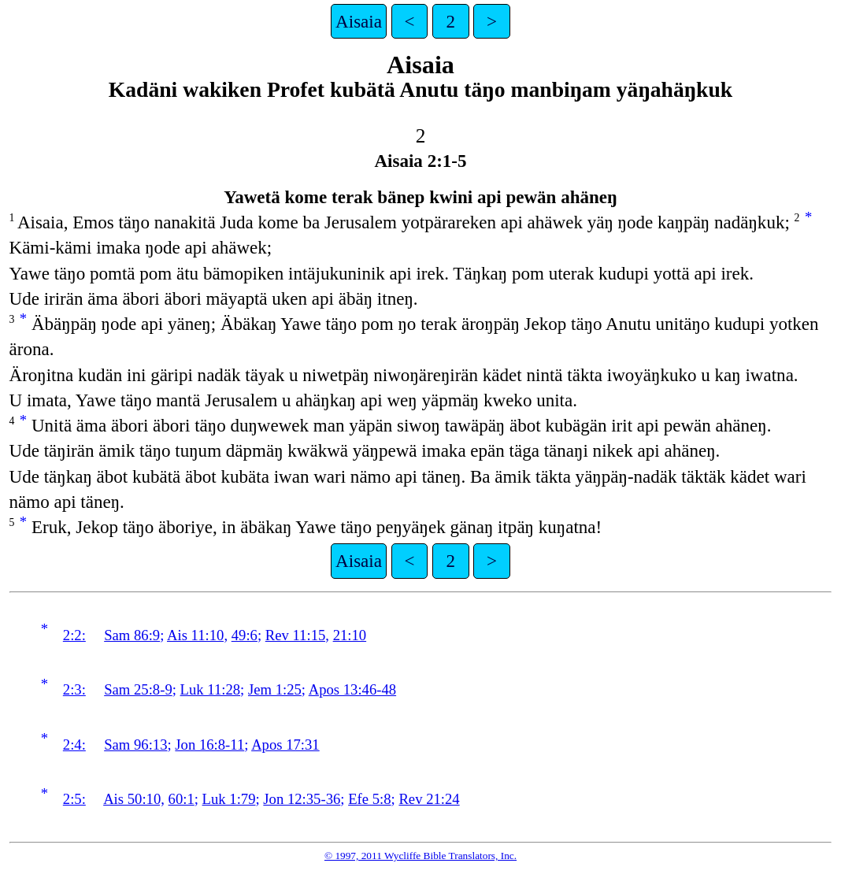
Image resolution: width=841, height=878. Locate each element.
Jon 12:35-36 (301, 799)
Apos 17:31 (285, 744)
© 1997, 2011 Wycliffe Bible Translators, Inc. (420, 855)
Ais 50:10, (134, 799)
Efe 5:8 (369, 799)
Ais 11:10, (197, 635)
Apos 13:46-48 (352, 689)
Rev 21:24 (428, 799)
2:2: (74, 635)
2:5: (74, 799)
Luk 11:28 (210, 689)
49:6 (244, 635)
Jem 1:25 (275, 689)
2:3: (74, 689)
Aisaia (358, 21)
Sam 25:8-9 (138, 689)
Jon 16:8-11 (209, 744)
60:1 (182, 799)
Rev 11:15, (297, 635)
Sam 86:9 (132, 635)
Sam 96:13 (135, 744)
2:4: (74, 744)
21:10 (350, 635)
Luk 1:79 (229, 799)
